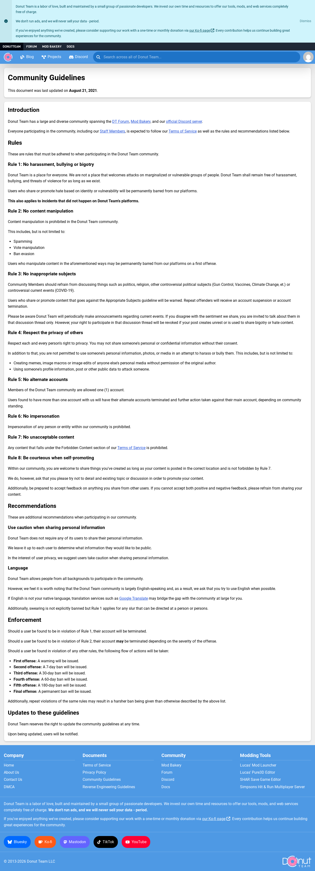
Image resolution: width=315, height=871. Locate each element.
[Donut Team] (8, 57)
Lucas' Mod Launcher (258, 765)
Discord (78, 56)
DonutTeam (12, 47)
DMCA (9, 787)
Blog (27, 56)
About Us (11, 772)
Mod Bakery (51, 47)
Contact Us (13, 779)
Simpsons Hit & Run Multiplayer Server (272, 787)
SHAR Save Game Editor (260, 779)
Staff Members (112, 131)
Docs (71, 47)
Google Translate (133, 598)
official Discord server (184, 121)
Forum (31, 47)
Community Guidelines (102, 779)
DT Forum (120, 121)
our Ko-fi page (199, 31)
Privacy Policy (94, 772)
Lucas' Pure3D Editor (257, 772)
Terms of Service (183, 131)
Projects (51, 56)
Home (9, 765)
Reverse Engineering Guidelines (109, 787)
